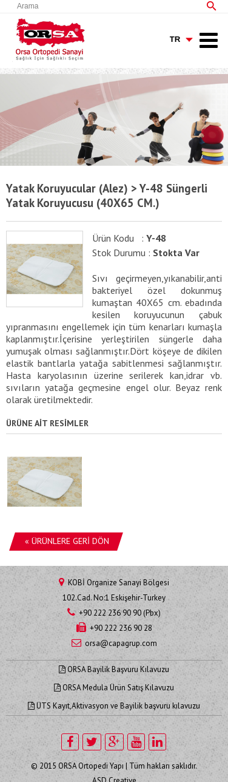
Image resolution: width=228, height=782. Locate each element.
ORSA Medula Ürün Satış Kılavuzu (114, 687)
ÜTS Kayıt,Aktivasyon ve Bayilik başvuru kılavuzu (114, 706)
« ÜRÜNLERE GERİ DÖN (67, 541)
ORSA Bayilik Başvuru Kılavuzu (114, 669)
